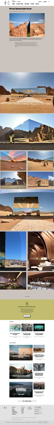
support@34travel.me (36, 411)
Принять (45, 422)
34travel (21, 11)
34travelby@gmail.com (36, 409)
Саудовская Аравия (28, 296)
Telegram (22, 412)
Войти (45, 1)
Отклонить (40, 422)
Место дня (16, 11)
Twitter (22, 411)
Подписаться (40, 1)
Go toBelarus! (14, 1)
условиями (26, 422)
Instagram (22, 408)
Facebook (22, 410)
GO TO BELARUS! (30, 408)
